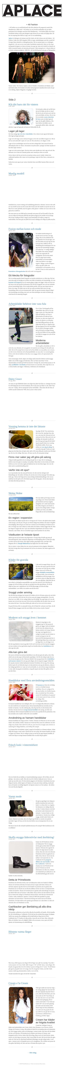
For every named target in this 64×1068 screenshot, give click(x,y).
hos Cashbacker (40, 863)
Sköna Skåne (15, 493)
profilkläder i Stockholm (19, 364)
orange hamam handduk (31, 709)
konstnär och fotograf (15, 282)
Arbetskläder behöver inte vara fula (27, 303)
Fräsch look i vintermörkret (23, 744)
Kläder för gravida (18, 559)
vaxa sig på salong (47, 447)
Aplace (11, 38)
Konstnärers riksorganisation (17, 271)
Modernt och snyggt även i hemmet (27, 617)
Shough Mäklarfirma (24, 543)
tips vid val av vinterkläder (25, 134)
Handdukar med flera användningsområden (31, 680)
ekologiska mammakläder (47, 572)
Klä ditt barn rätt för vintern (23, 104)
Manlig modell (16, 173)
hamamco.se (40, 685)
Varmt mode (15, 796)
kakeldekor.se (47, 646)
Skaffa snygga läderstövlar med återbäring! (31, 837)
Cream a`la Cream (18, 983)
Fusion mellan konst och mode (25, 228)
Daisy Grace (15, 378)
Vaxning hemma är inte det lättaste (27, 426)
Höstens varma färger (20, 931)
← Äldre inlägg (32, 1052)
